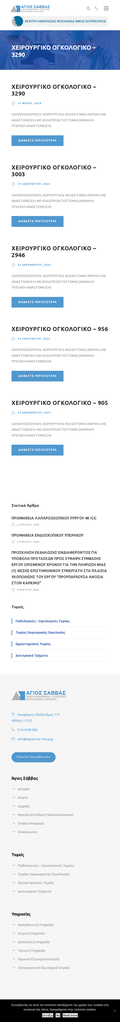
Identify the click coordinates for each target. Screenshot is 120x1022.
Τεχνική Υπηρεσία (31, 950)
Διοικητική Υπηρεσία (34, 942)
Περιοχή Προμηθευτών (33, 756)
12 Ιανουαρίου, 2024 (34, 183)
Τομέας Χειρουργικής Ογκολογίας (40, 632)
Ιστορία (24, 789)
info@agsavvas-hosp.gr (35, 739)
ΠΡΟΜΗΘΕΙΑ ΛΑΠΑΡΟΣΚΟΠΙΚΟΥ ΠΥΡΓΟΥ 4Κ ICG (54, 518)
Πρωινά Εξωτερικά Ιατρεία (39, 959)
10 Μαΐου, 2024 (29, 103)
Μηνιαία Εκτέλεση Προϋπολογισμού (45, 815)
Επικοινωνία (27, 832)
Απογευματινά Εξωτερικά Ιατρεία (44, 968)
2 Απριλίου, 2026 (28, 524)
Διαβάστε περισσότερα (37, 140)
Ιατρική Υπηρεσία (31, 933)
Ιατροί (23, 797)
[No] (114, 1010)
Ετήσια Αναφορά (31, 823)
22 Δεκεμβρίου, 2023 (34, 264)
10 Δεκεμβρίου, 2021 (34, 412)
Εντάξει (47, 1015)
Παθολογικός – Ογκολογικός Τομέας (43, 621)
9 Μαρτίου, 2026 (28, 589)
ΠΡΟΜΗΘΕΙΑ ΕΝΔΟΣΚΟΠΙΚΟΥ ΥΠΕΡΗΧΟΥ (47, 535)
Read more (70, 1015)
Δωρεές (24, 806)
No (58, 1015)
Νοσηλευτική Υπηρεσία (36, 925)
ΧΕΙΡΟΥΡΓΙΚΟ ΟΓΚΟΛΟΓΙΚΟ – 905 (60, 403)
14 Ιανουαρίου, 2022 (34, 338)
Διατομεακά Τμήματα (32, 655)
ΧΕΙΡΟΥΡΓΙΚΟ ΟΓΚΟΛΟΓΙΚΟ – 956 (60, 329)
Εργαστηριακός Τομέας (33, 644)
